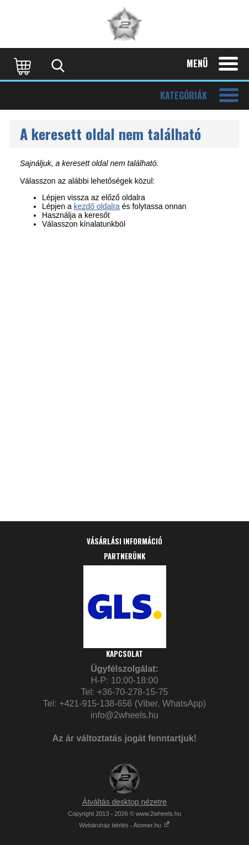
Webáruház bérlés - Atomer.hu (124, 825)
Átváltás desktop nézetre (124, 802)
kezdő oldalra (97, 206)
